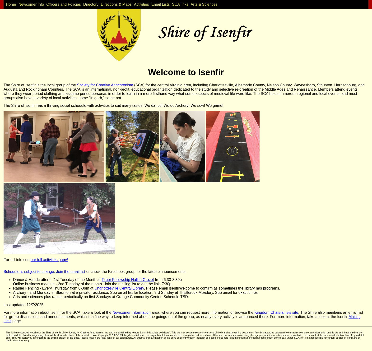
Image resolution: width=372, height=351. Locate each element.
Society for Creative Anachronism (105, 85)
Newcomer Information (131, 312)
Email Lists (160, 4)
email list (77, 272)
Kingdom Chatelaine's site (276, 312)
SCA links (180, 4)
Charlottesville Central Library (119, 288)
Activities (141, 4)
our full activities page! (49, 260)
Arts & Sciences (204, 4)
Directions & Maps (116, 4)
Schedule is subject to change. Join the (37, 272)
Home (11, 4)
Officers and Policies (63, 4)
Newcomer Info (31, 4)
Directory (90, 4)
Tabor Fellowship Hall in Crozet (128, 280)
